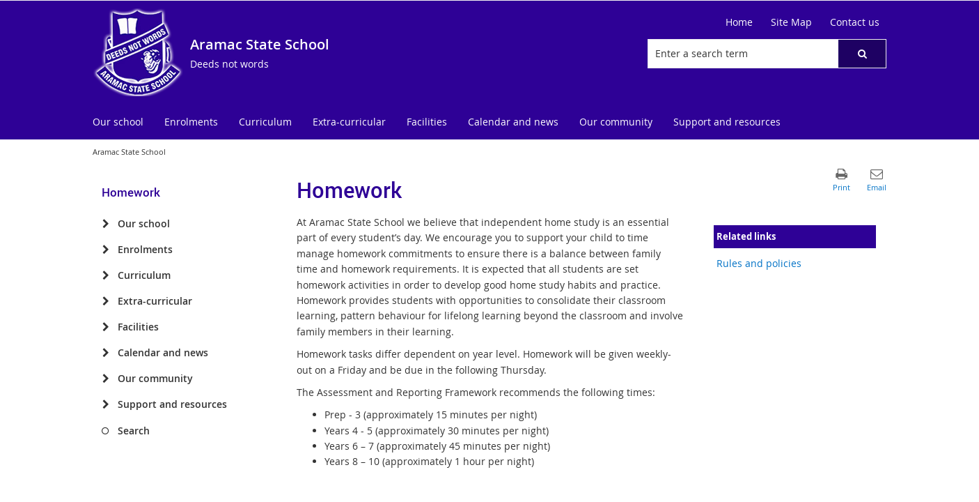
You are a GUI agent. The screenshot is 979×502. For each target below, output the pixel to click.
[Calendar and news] (105, 352)
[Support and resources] (105, 404)
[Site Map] (791, 22)
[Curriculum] (105, 275)
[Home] (739, 22)
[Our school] (105, 223)
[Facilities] (105, 327)
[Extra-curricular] (105, 301)
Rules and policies (758, 263)
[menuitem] (118, 122)
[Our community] (105, 378)
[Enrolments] (105, 249)
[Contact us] (854, 22)
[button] (862, 54)
